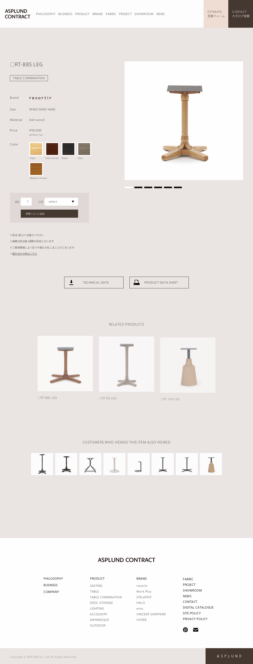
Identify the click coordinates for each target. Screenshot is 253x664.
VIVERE (141, 619)
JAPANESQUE (99, 619)
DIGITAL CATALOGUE (198, 607)
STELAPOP (143, 597)
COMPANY (51, 592)
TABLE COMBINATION (29, 78)
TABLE (94, 591)
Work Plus (144, 591)
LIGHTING (97, 608)
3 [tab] (148, 187)
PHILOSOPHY (46, 14)
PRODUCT (82, 14)
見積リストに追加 (34, 214)
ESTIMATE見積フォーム (216, 13)
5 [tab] (168, 187)
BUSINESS (65, 14)
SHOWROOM (143, 14)
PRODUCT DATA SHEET (161, 286)
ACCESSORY (99, 614)
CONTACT (190, 601)
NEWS (160, 14)
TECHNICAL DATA (96, 286)
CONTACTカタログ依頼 (240, 13)
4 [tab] (158, 187)
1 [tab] (128, 187)
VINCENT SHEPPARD (151, 614)
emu (139, 608)
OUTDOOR (98, 625)
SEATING (96, 585)
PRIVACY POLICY (195, 619)
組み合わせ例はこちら (24, 254)
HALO (140, 602)
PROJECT (125, 14)
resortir (142, 585)
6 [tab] (178, 187)
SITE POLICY (192, 613)
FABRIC (111, 14)
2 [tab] (138, 187)
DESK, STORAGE (101, 602)
